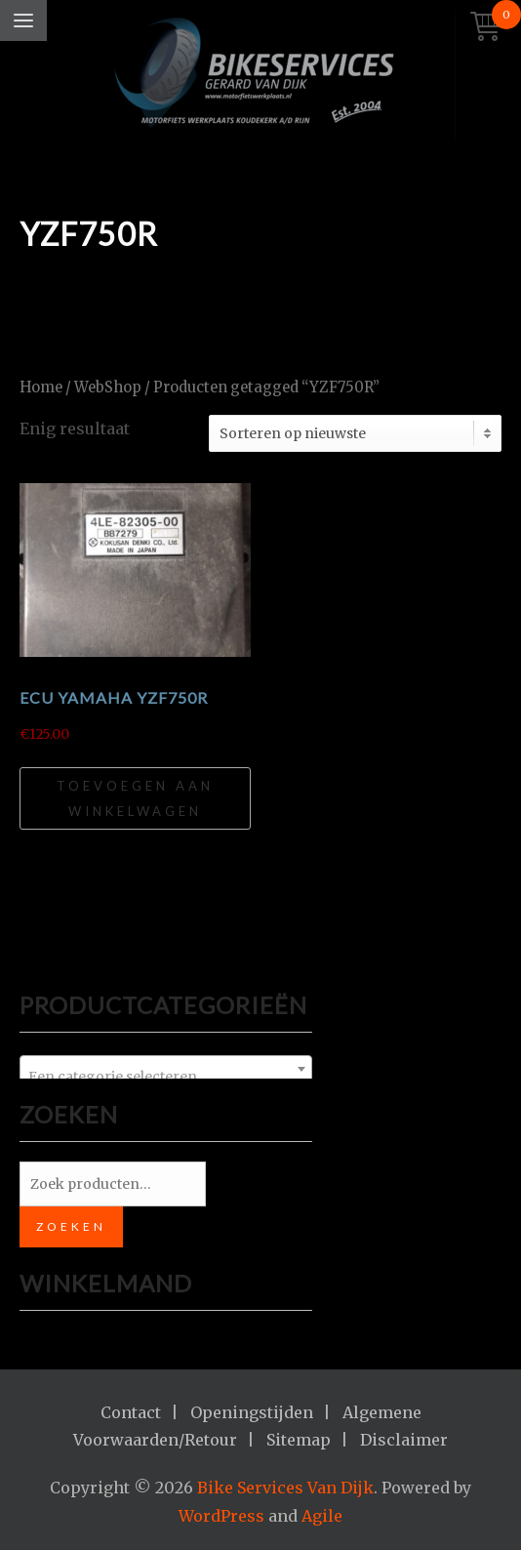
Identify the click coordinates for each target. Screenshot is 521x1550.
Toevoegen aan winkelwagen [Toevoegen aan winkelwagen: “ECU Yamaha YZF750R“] (135, 798)
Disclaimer (404, 1439)
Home (41, 387)
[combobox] (166, 1068)
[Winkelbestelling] (355, 433)
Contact (130, 1412)
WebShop (107, 387)
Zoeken (71, 1226)
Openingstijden (251, 1412)
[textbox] (165, 1076)
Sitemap (298, 1439)
